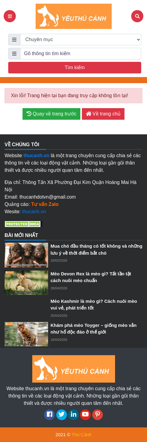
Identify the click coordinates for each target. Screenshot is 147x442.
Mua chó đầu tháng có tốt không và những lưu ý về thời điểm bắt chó (96, 249)
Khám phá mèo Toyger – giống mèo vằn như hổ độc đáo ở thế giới (94, 329)
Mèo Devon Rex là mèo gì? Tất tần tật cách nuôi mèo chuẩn (91, 277)
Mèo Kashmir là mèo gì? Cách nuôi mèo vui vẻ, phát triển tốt (94, 305)
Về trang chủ (103, 113)
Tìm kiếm (75, 67)
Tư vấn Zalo (44, 204)
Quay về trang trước (51, 113)
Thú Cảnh (82, 434)
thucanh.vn (34, 211)
